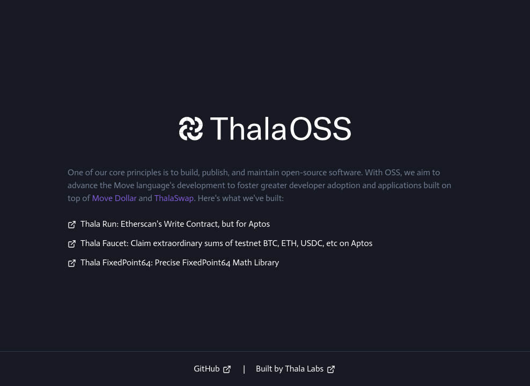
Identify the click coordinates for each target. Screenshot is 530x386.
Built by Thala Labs (295, 368)
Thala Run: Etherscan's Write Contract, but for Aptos (175, 224)
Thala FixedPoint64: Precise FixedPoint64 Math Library (179, 262)
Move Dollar (114, 198)
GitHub (212, 368)
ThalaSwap (174, 198)
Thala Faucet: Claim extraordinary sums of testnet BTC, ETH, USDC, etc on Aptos (226, 243)
